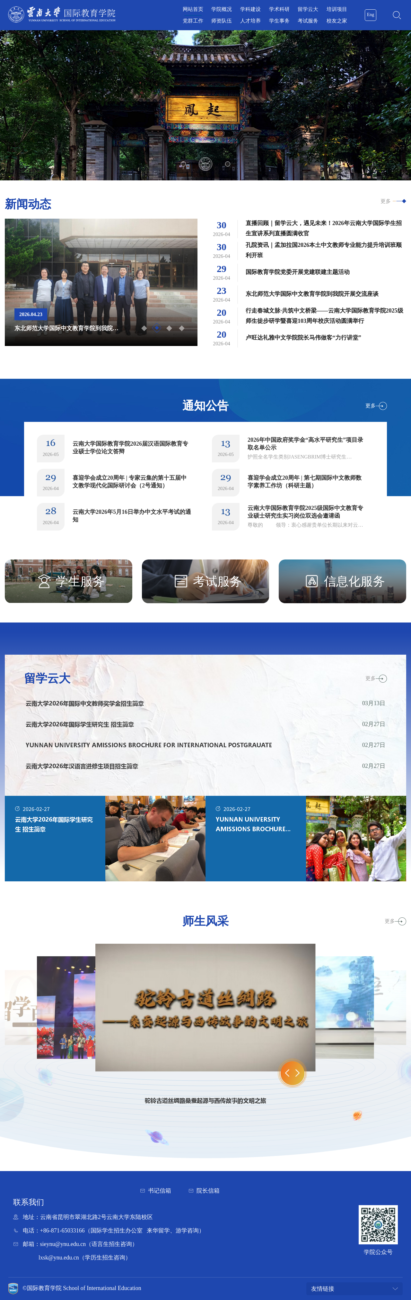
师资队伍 (221, 20)
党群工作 (193, 20)
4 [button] (181, 328)
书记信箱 (159, 1190)
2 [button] (205, 164)
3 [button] (227, 164)
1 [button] (183, 164)
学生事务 (279, 20)
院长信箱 (208, 1190)
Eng (370, 14)
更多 (385, 201)
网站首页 (193, 9)
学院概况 (221, 9)
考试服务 (308, 20)
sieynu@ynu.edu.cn (63, 1244)
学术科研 (279, 9)
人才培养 (250, 20)
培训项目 (337, 9)
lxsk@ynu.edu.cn (59, 1257)
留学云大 (308, 9)
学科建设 (250, 9)
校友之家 (337, 20)
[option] (205, 105)
